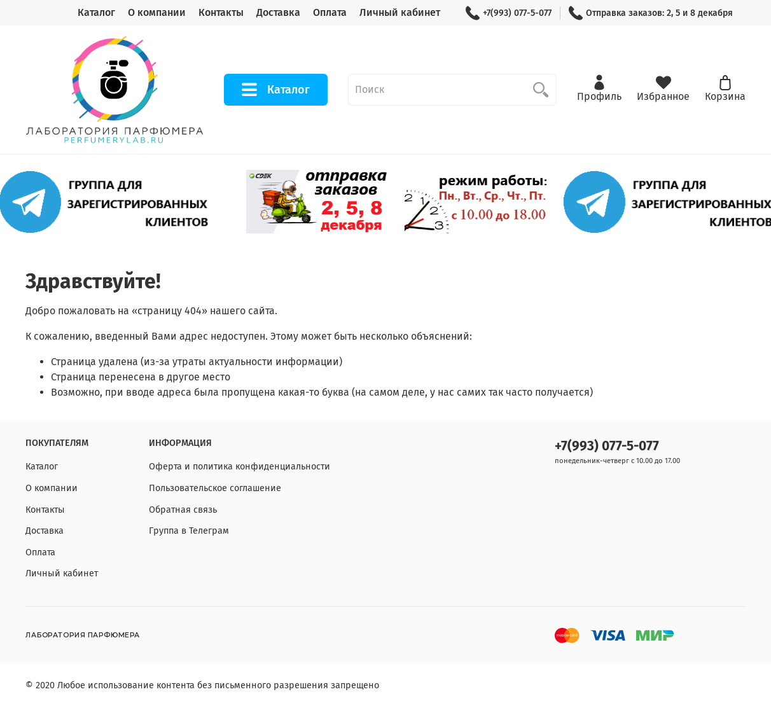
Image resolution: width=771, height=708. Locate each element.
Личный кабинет (399, 12)
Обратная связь (183, 509)
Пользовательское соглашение (215, 488)
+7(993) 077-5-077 (509, 13)
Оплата (330, 12)
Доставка (278, 12)
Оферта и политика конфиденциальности (239, 466)
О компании (157, 12)
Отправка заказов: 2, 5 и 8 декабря (651, 13)
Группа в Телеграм (189, 530)
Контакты (221, 12)
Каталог (96, 12)
